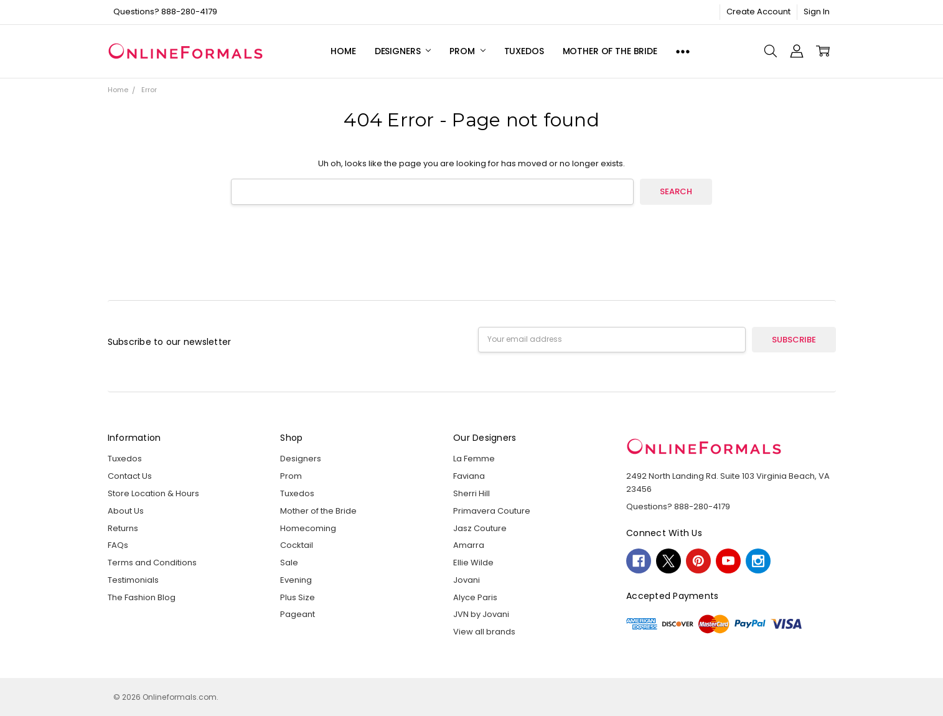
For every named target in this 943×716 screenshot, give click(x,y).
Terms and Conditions (152, 562)
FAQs (118, 545)
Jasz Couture (480, 528)
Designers (403, 51)
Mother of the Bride (610, 51)
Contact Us (130, 476)
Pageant (297, 614)
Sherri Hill (471, 493)
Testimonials (133, 580)
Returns (123, 528)
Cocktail (296, 545)
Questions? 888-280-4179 (165, 11)
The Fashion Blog (142, 597)
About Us (126, 511)
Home (343, 51)
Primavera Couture (491, 511)
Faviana (469, 476)
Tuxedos (524, 51)
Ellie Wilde (473, 562)
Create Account (758, 11)
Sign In (817, 11)
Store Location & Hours (153, 493)
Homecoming (308, 528)
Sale (289, 562)
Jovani (466, 580)
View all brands (484, 632)
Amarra (468, 545)
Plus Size (297, 597)
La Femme (474, 458)
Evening (296, 580)
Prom (467, 51)
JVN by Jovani (481, 614)
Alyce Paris (475, 597)
